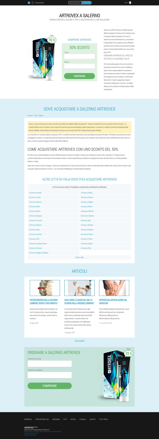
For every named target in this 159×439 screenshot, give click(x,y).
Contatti (93, 419)
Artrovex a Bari (86, 220)
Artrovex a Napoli (86, 243)
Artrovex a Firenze (87, 234)
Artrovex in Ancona (35, 220)
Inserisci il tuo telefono (35, 370)
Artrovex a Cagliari (87, 202)
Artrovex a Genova (35, 202)
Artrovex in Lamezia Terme (38, 243)
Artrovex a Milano (87, 192)
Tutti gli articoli (79, 340)
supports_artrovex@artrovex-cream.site (36, 430)
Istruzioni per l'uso (42, 419)
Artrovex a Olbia (34, 206)
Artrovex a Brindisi (87, 225)
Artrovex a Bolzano (35, 225)
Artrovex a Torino (35, 197)
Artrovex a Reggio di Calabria (38, 253)
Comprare (79, 76)
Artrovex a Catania (87, 229)
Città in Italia (79, 257)
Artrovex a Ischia (86, 239)
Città (65, 419)
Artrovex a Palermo (87, 211)
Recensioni (56, 419)
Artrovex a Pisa (86, 248)
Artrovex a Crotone (35, 234)
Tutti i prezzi (103, 419)
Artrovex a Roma (34, 211)
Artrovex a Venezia (35, 192)
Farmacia (83, 419)
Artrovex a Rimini (86, 206)
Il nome (66, 52)
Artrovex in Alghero (87, 216)
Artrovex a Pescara (35, 248)
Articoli (73, 419)
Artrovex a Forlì (34, 239)
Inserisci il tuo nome (34, 359)
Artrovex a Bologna (35, 216)
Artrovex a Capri (34, 229)
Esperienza (28, 419)
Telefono (66, 62)
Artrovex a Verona (87, 197)
